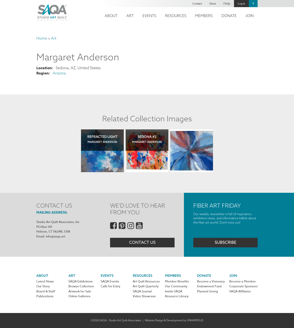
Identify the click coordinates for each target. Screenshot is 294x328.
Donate (229, 15)
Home (41, 38)
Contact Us (142, 242)
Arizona (59, 73)
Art (130, 15)
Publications (44, 296)
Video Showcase (144, 296)
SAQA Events (110, 282)
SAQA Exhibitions (80, 282)
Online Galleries (79, 296)
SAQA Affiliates (240, 291)
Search (253, 3)
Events (149, 15)
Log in (241, 3)
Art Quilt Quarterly (146, 286)
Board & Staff (45, 291)
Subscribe (225, 242)
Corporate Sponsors (243, 286)
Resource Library (177, 296)
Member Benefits (177, 282)
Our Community (176, 286)
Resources (175, 15)
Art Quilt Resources (146, 282)
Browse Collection (81, 286)
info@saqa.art (55, 236)
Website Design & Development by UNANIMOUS (174, 320)
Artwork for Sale (79, 291)
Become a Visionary (211, 282)
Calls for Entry (110, 286)
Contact (197, 3)
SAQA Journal (142, 291)
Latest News (45, 282)
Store (212, 3)
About (111, 15)
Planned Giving (207, 291)
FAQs (227, 3)
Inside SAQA (173, 291)
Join (249, 15)
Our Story (43, 286)
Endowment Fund (209, 286)
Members (204, 15)
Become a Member (242, 282)
